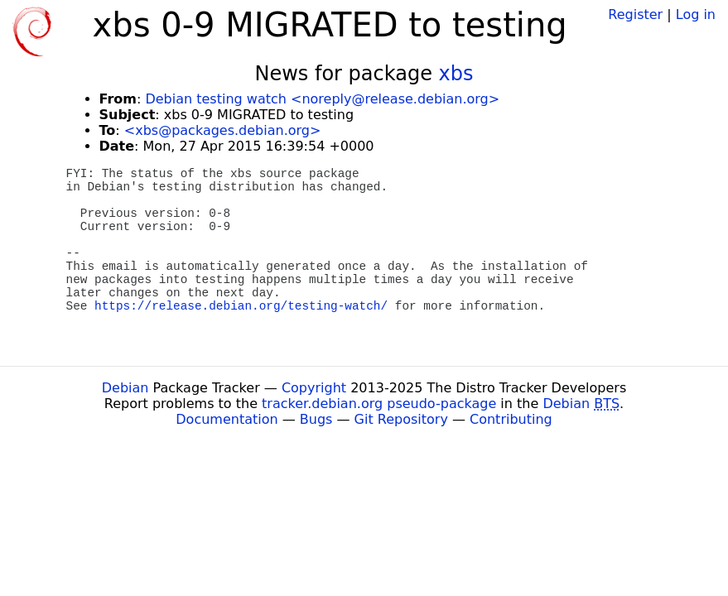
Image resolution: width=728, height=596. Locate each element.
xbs (456, 73)
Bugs (316, 419)
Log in (696, 14)
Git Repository (401, 419)
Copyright (314, 388)
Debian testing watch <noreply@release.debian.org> (322, 99)
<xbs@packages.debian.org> (222, 130)
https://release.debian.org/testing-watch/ (241, 306)
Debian (125, 388)
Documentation (226, 419)
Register (635, 14)
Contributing (511, 419)
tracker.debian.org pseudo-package (379, 403)
